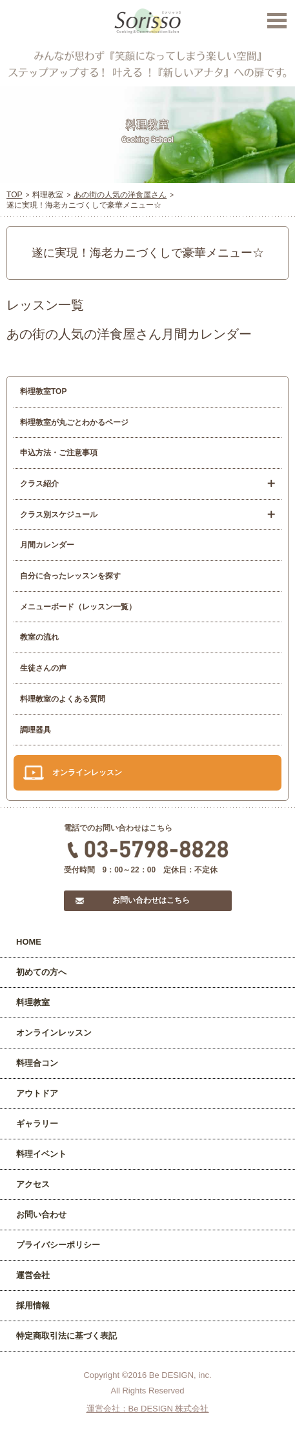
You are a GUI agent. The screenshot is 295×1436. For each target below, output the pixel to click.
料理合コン (37, 1063)
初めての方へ (41, 972)
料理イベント (41, 1154)
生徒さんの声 (43, 668)
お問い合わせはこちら (151, 900)
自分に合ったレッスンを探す (70, 575)
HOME (28, 942)
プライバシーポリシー (58, 1245)
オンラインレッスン (87, 772)
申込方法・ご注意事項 (58, 452)
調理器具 (35, 729)
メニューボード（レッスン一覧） (78, 606)
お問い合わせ (41, 1214)
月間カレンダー (47, 544)
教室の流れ (39, 637)
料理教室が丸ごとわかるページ (74, 422)
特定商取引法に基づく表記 (66, 1336)
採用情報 (33, 1305)
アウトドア (37, 1093)
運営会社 (33, 1275)
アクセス (33, 1184)
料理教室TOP (43, 391)
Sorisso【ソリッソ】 (147, 21)
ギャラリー (37, 1123)
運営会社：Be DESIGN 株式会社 (147, 1408)
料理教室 (33, 1002)
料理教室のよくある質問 (62, 698)
